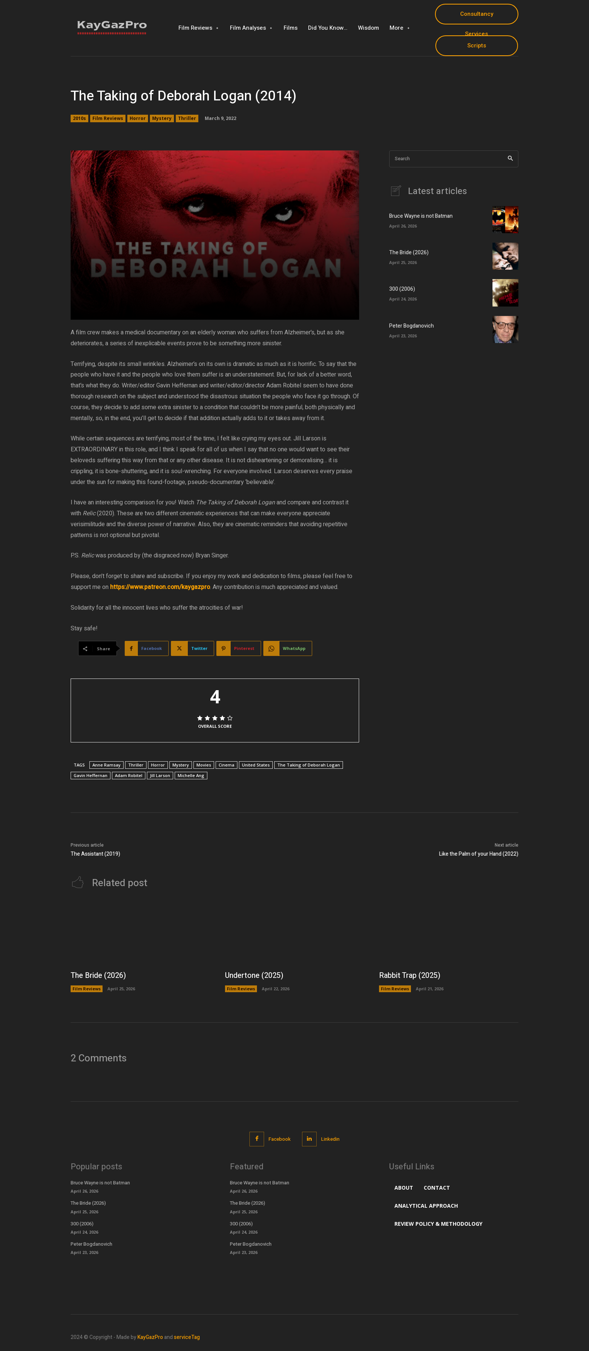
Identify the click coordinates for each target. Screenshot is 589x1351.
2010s (79, 118)
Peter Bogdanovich (411, 326)
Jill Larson (160, 775)
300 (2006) (402, 289)
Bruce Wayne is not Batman (421, 216)
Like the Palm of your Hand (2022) (478, 854)
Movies (203, 765)
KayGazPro (150, 1337)
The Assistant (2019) (95, 854)
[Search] (510, 158)
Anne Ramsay (106, 765)
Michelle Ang (191, 775)
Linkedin (330, 1139)
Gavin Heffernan (90, 775)
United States (256, 765)
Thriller (187, 118)
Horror (137, 118)
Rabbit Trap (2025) (409, 975)
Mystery (162, 118)
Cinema (226, 765)
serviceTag (187, 1337)
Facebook (280, 1139)
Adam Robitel (128, 775)
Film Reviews (107, 118)
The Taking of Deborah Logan (308, 765)
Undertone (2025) (254, 975)
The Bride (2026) (409, 253)
